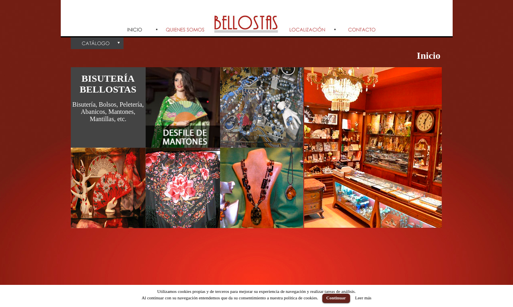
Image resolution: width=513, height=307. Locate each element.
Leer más (363, 297)
